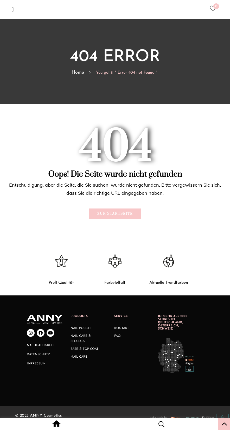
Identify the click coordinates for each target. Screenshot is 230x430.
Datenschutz (38, 354)
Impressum (36, 363)
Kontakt (121, 328)
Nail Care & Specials (81, 338)
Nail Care (79, 356)
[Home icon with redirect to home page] (56, 425)
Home (78, 72)
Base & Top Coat (84, 349)
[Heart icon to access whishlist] (214, 10)
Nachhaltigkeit (40, 345)
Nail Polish (81, 328)
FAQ (117, 336)
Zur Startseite (115, 214)
